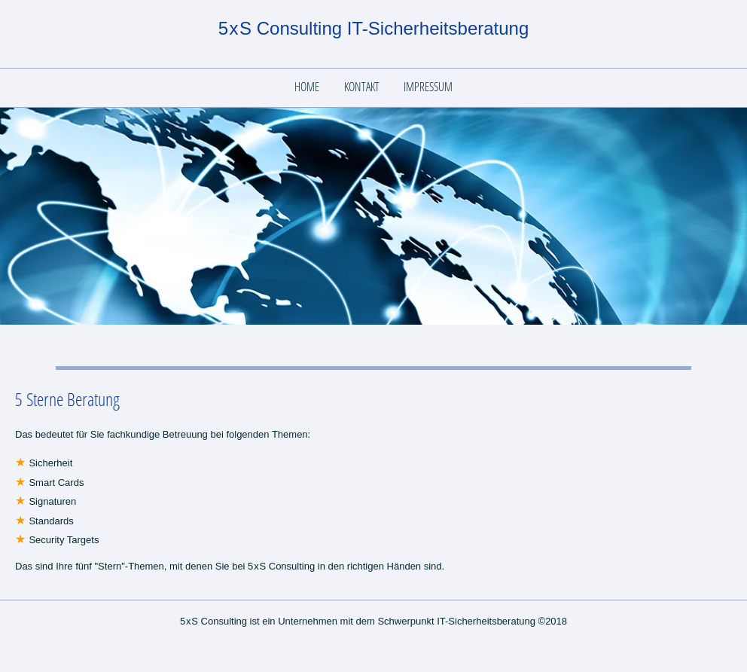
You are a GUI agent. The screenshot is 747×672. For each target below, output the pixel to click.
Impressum (428, 86)
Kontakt (362, 86)
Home (306, 86)
